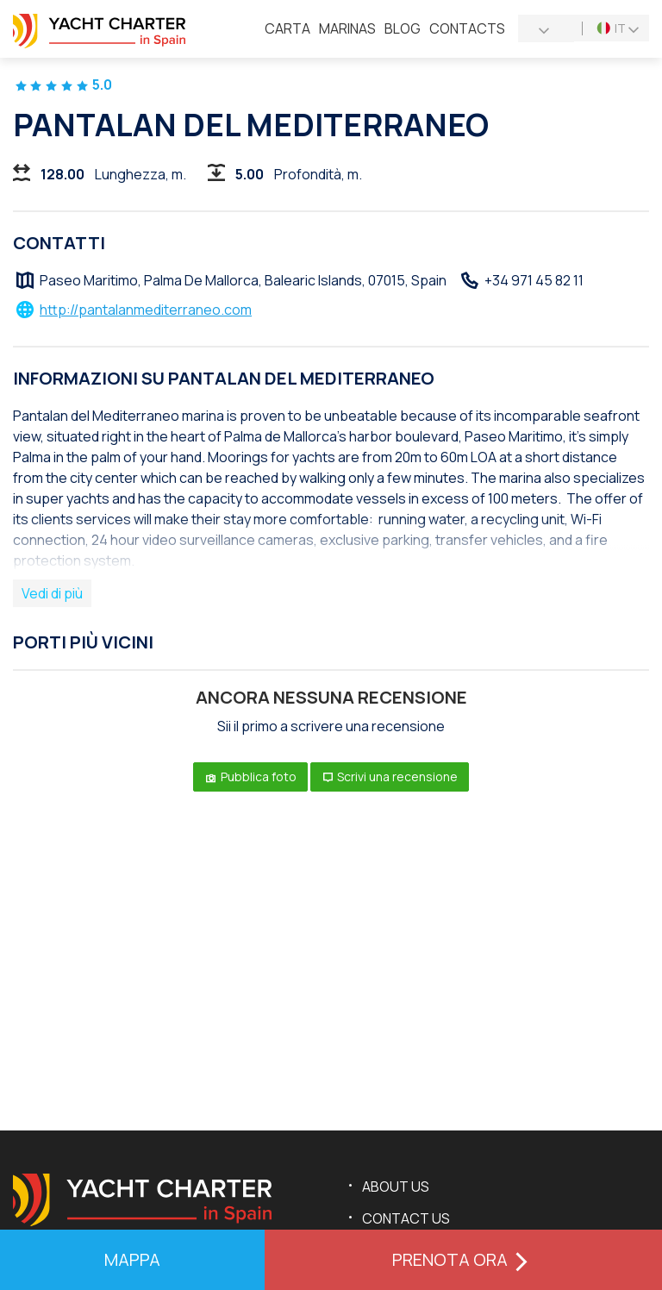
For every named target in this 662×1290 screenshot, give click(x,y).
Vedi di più (52, 593)
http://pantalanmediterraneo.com (146, 309)
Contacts (467, 28)
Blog (402, 28)
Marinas (347, 28)
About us (395, 1186)
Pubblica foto (250, 776)
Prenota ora (463, 1259)
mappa (132, 1259)
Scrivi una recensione (390, 776)
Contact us (406, 1218)
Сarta (287, 28)
